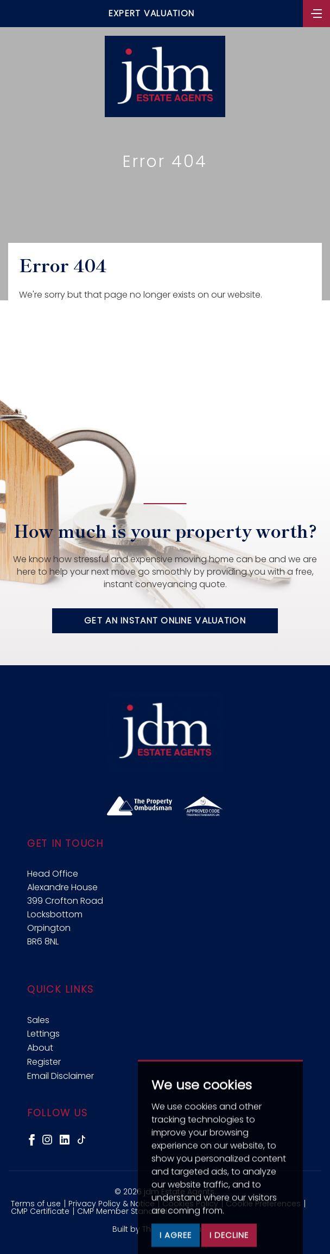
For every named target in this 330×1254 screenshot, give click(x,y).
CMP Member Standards (124, 1211)
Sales (38, 1020)
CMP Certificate (40, 1211)
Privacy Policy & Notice (111, 1203)
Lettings (43, 1033)
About (40, 1047)
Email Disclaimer (60, 1076)
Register (44, 1062)
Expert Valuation (151, 13)
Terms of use (36, 1203)
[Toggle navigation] (316, 12)
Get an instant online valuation (165, 620)
